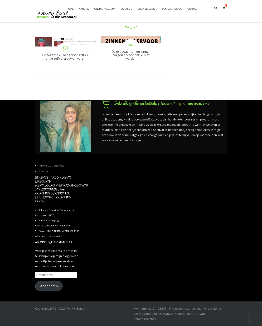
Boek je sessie (147, 8)
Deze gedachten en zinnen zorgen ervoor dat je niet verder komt (131, 56)
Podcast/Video (172, 8)
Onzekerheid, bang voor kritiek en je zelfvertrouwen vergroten (65, 56)
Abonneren (49, 286)
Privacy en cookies (51, 165)
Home (70, 8)
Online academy (105, 8)
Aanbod (84, 8)
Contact (193, 8)
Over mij (126, 8)
